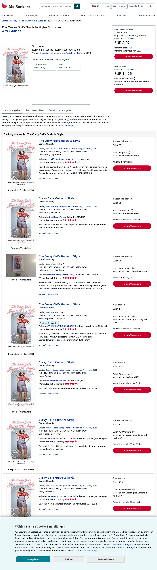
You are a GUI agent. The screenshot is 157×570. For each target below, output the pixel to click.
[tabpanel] (55, 121)
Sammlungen (31, 15)
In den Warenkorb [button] (133, 56)
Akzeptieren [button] (33, 559)
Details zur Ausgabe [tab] (60, 110)
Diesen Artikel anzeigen (124, 38)
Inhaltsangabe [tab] (12, 110)
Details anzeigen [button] (66, 125)
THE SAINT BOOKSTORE (61, 326)
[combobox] (56, 6)
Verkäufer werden (146, 15)
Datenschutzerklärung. (86, 550)
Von (44, 66)
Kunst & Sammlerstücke (93, 15)
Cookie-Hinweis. (93, 547)
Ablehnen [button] (68, 559)
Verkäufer (121, 15)
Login (106, 6)
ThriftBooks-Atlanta (59, 159)
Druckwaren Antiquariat (60, 274)
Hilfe (150, 6)
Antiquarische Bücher (59, 15)
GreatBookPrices (57, 217)
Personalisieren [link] (106, 559)
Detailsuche (7, 15)
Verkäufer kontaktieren (48, 178)
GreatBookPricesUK (58, 438)
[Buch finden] (77, 6)
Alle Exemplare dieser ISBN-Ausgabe (51, 59)
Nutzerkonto (119, 6)
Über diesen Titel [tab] (34, 110)
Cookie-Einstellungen (121, 544)
